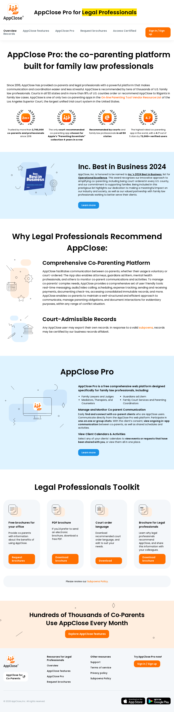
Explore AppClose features (87, 634)
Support (95, 662)
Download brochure (61, 559)
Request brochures (93, 31)
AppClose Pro (64, 31)
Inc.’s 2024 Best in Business (145, 174)
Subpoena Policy (97, 581)
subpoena (146, 328)
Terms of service (100, 667)
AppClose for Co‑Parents (15, 676)
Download (105, 560)
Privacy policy (98, 673)
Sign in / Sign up (157, 32)
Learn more (89, 205)
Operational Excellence (92, 177)
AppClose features (36, 31)
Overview (10, 31)
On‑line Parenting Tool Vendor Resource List (131, 97)
